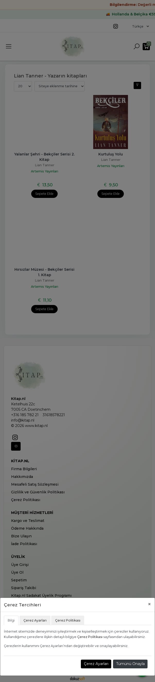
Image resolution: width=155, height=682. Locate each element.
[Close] (149, 604)
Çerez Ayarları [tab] (35, 620)
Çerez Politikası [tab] (67, 620)
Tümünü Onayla (130, 663)
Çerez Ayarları (96, 663)
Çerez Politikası (89, 637)
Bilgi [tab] (11, 620)
